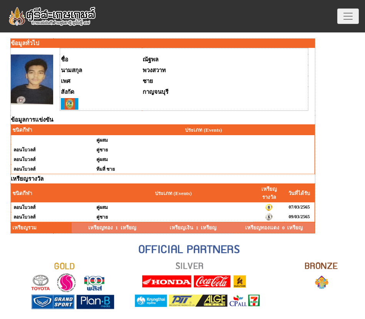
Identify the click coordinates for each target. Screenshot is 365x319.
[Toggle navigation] (348, 16)
